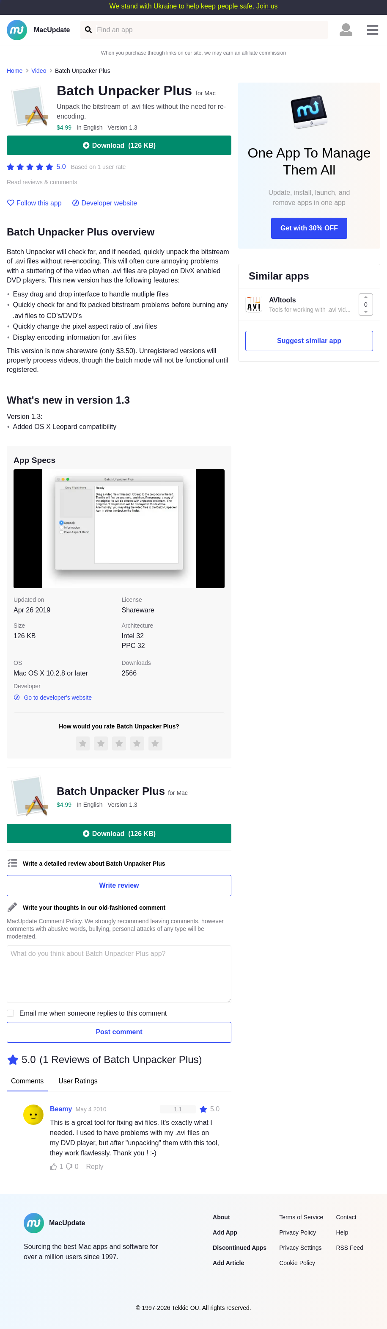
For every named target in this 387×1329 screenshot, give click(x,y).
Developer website (104, 203)
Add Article (228, 1263)
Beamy (61, 1109)
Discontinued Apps (239, 1247)
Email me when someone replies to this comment (93, 1013)
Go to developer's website (53, 697)
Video (39, 71)
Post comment (119, 1031)
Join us (267, 6)
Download (119, 145)
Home (14, 71)
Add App (225, 1232)
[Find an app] (88, 30)
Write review (119, 885)
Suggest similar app (309, 340)
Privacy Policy (297, 1232)
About (221, 1217)
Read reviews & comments (42, 182)
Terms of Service (301, 1217)
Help (342, 1232)
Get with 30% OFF (309, 228)
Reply (95, 1166)
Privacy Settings (300, 1247)
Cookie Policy (297, 1263)
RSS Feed (349, 1247)
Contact (346, 1217)
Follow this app (34, 203)
